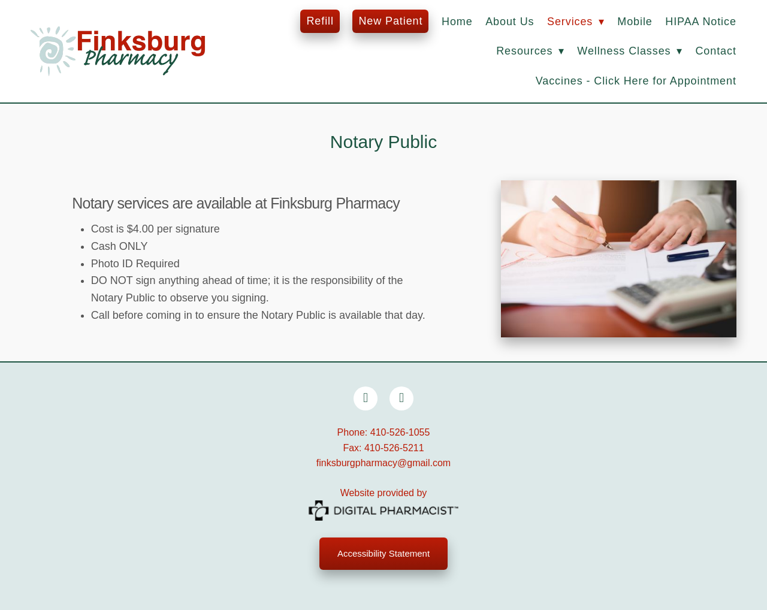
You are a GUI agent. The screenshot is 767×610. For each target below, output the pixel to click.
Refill (319, 21)
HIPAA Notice (700, 22)
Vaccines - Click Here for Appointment (636, 81)
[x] (401, 398)
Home (457, 22)
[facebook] (366, 398)
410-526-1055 (400, 432)
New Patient (390, 21)
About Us (509, 22)
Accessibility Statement (383, 553)
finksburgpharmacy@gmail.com (383, 463)
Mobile (634, 22)
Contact (715, 51)
